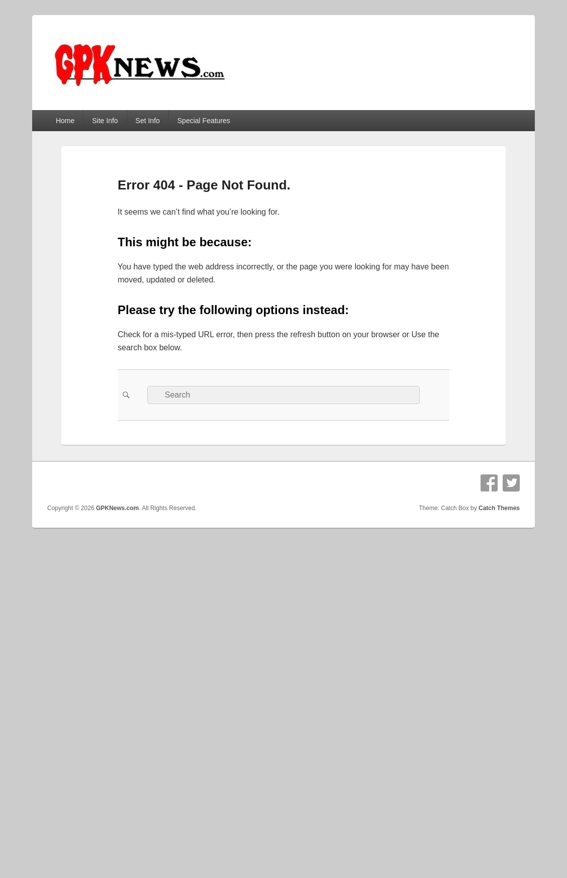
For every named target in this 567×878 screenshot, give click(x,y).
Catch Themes (499, 508)
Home (65, 121)
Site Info (105, 121)
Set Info (148, 121)
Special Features (203, 121)
